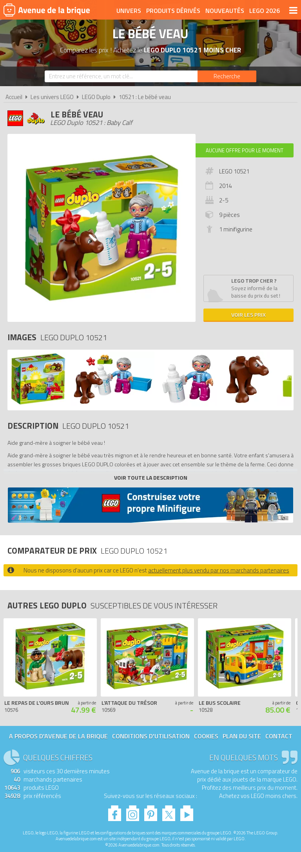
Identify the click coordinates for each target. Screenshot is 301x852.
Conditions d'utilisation (151, 736)
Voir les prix (248, 314)
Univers (128, 10)
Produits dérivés (173, 10)
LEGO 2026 (264, 10)
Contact (278, 736)
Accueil (13, 96)
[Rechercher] (227, 76)
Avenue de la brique (47, 10)
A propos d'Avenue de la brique (58, 736)
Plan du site (242, 736)
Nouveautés (224, 10)
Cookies (206, 736)
